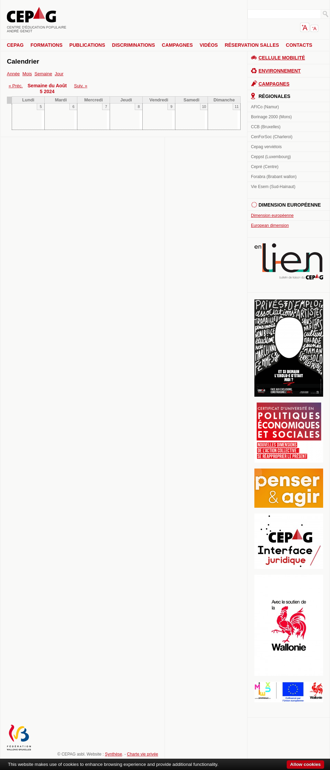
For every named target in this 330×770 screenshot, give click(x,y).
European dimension (270, 225)
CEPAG (15, 45)
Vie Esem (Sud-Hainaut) (273, 186)
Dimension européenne (272, 215)
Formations (47, 45)
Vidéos (209, 45)
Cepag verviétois (266, 146)
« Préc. (16, 85)
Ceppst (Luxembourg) (271, 156)
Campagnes (177, 45)
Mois (27, 73)
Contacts (299, 45)
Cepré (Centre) (264, 166)
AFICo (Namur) (265, 106)
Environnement (279, 71)
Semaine (43, 73)
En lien (288, 261)
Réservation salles (252, 45)
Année (13, 73)
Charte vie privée (142, 754)
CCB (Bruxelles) (265, 126)
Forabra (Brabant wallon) (274, 176)
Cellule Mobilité (281, 57)
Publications (87, 45)
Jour (59, 73)
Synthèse (113, 754)
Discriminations (133, 45)
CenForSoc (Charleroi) (272, 136)
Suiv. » (80, 85)
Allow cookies (305, 764)
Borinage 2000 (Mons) (271, 116)
